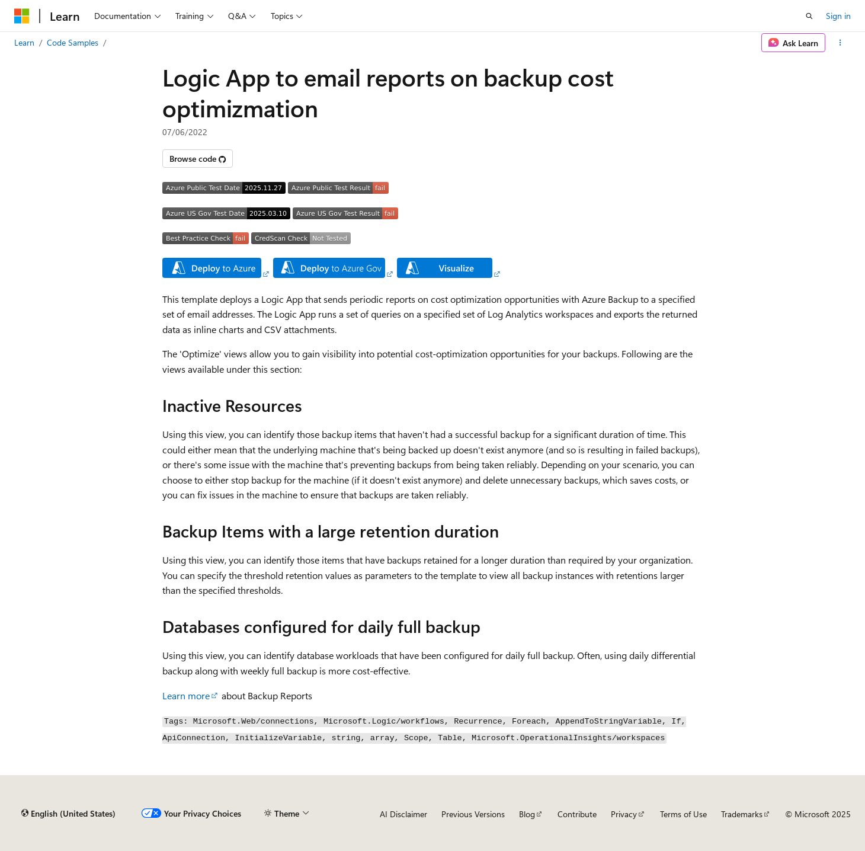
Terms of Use (683, 814)
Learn (24, 42)
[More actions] (840, 42)
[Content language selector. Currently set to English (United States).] (68, 813)
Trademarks (742, 814)
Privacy (624, 814)
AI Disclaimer (403, 814)
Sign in (838, 15)
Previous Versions (473, 814)
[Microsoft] (22, 16)
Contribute (577, 814)
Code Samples (72, 42)
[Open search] (809, 16)
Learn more (186, 695)
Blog (527, 814)
